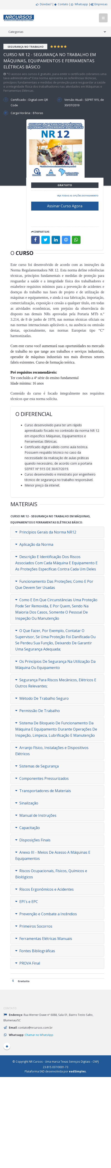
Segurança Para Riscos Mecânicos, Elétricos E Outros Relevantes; (55, 683)
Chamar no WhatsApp (39, 1035)
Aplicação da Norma (34, 544)
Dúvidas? (43, 4)
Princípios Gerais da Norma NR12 (45, 532)
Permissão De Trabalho (37, 710)
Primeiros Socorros (33, 926)
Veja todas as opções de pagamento (77, 195)
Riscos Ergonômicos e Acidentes (44, 889)
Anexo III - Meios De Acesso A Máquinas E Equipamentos (52, 855)
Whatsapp (79, 4)
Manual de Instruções (35, 815)
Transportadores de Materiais (43, 790)
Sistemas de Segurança (37, 766)
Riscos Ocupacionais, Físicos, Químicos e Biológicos (51, 873)
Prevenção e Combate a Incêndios (46, 913)
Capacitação (27, 827)
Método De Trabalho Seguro (42, 698)
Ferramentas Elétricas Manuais (43, 938)
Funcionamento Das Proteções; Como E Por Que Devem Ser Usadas (54, 584)
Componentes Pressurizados (42, 778)
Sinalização (26, 803)
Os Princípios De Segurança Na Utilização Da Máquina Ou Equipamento (55, 664)
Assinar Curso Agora (64, 205)
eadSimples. (77, 1071)
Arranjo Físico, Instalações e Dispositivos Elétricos (51, 750)
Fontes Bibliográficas (35, 950)
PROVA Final (27, 963)
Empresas (99, 4)
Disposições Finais (32, 840)
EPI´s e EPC (26, 901)
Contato (61, 4)
